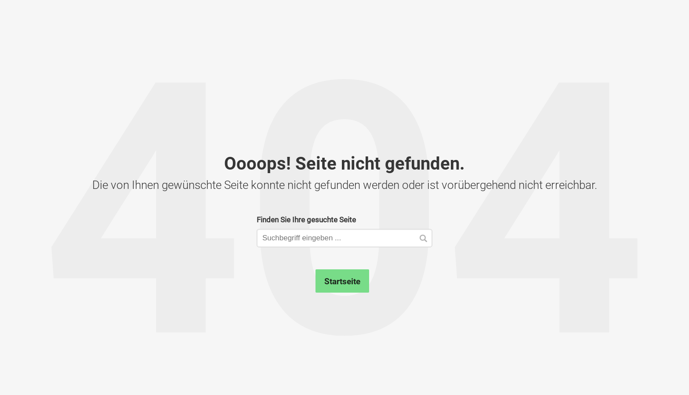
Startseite (342, 281)
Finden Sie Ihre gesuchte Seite (306, 219)
